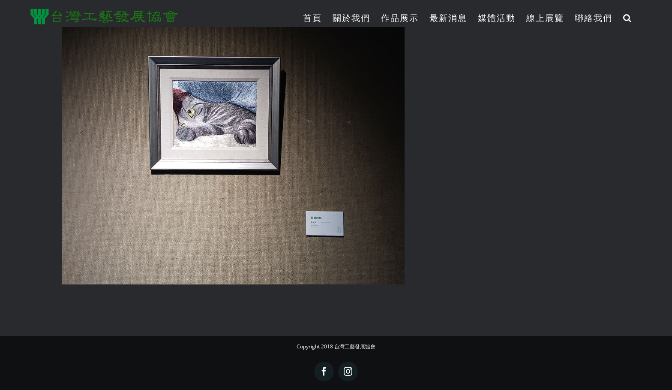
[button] (627, 18)
